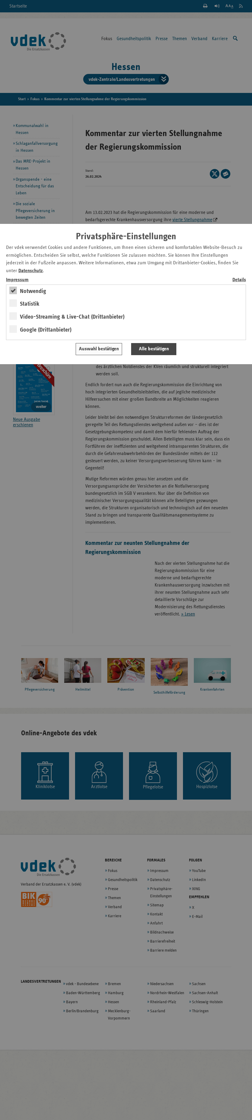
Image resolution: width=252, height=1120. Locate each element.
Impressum (17, 279)
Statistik (29, 304)
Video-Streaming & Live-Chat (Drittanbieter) (72, 317)
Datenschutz (30, 270)
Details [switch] (239, 279)
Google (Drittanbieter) (45, 330)
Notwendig (33, 291)
